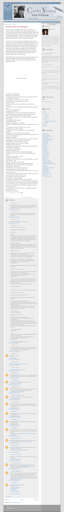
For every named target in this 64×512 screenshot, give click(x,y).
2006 (44, 124)
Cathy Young (52, 29)
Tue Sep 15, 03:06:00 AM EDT (14, 408)
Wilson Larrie (15, 386)
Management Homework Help (16, 383)
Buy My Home (13, 489)
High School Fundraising (15, 491)
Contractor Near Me (14, 488)
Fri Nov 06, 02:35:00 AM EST (14, 370)
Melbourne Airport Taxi (17, 462)
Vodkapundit (46, 141)
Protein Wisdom (46, 152)
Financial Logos (18, 363)
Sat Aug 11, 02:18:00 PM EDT (14, 468)
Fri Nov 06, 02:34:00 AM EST (14, 364)
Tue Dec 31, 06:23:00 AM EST (14, 480)
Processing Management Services (25, 441)
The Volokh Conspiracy (48, 136)
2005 (44, 126)
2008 (44, 112)
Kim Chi (14, 482)
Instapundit (46, 133)
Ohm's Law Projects (14, 407)
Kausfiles (45, 158)
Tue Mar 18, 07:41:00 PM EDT (14, 217)
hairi (14, 353)
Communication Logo (21, 369)
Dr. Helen (45, 174)
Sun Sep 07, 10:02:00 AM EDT (14, 359)
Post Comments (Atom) (16, 502)
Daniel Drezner (46, 159)
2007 (44, 123)
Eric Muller (45, 147)
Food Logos (13, 363)
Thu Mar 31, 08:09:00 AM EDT (14, 442)
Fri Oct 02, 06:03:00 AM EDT (14, 425)
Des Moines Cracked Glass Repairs (17, 484)
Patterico (45, 145)
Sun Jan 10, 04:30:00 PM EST (14, 493)
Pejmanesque (46, 149)
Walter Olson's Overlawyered (49, 167)
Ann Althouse (46, 137)
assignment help (23, 476)
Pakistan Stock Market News (23, 449)
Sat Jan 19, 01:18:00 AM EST (14, 377)
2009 (44, 111)
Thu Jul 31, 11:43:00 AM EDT (14, 351)
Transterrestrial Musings (48, 162)
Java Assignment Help (15, 398)
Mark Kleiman (46, 169)
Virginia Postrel (46, 155)
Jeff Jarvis (45, 151)
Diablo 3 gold (28, 376)
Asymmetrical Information (48, 138)
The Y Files (44, 99)
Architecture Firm (16, 438)
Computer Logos (14, 369)
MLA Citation (32, 477)
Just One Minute (47, 170)
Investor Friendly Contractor (16, 487)
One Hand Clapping (47, 160)
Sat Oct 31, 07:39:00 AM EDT (14, 435)
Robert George (46, 148)
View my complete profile (46, 45)
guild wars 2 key (18, 375)
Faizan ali (15, 445)
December (46, 114)
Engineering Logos (25, 363)
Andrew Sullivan (47, 134)
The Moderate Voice (47, 173)
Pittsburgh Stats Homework (16, 415)
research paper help (14, 476)
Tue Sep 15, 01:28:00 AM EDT (14, 384)
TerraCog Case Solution (15, 424)
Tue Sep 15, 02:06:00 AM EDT (14, 392)
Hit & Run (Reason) (47, 140)
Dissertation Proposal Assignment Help (18, 391)
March (45, 119)
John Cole (45, 144)
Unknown (15, 411)
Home (22, 499)
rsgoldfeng (15, 373)
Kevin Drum (46, 156)
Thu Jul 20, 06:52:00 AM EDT (14, 452)
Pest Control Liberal (14, 486)
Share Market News (14, 449)
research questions (22, 477)
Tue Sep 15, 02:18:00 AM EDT (14, 399)
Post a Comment (8, 496)
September (46, 118)
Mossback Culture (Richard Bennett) (50, 163)
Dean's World (46, 171)
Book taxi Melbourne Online (27, 464)
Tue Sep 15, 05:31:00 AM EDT (14, 417)
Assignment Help (16, 454)
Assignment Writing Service (16, 459)
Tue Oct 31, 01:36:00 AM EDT (14, 460)
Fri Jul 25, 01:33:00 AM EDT (14, 342)
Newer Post (7, 499)
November (46, 115)
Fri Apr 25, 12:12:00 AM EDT (14, 222)
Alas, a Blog (46, 166)
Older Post (36, 499)
